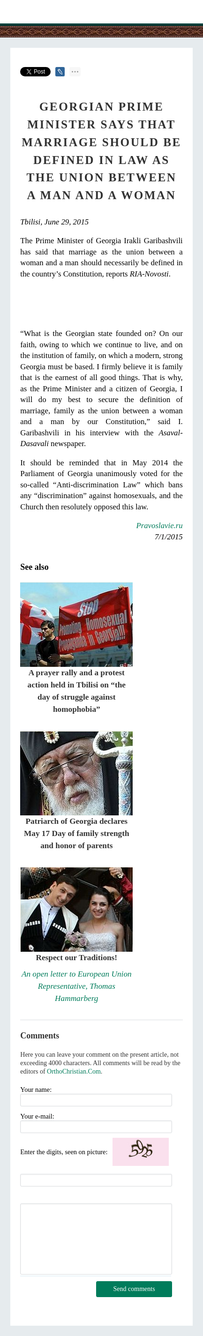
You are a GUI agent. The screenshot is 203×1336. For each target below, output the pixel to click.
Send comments (134, 1288)
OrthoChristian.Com (74, 1071)
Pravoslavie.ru (159, 525)
